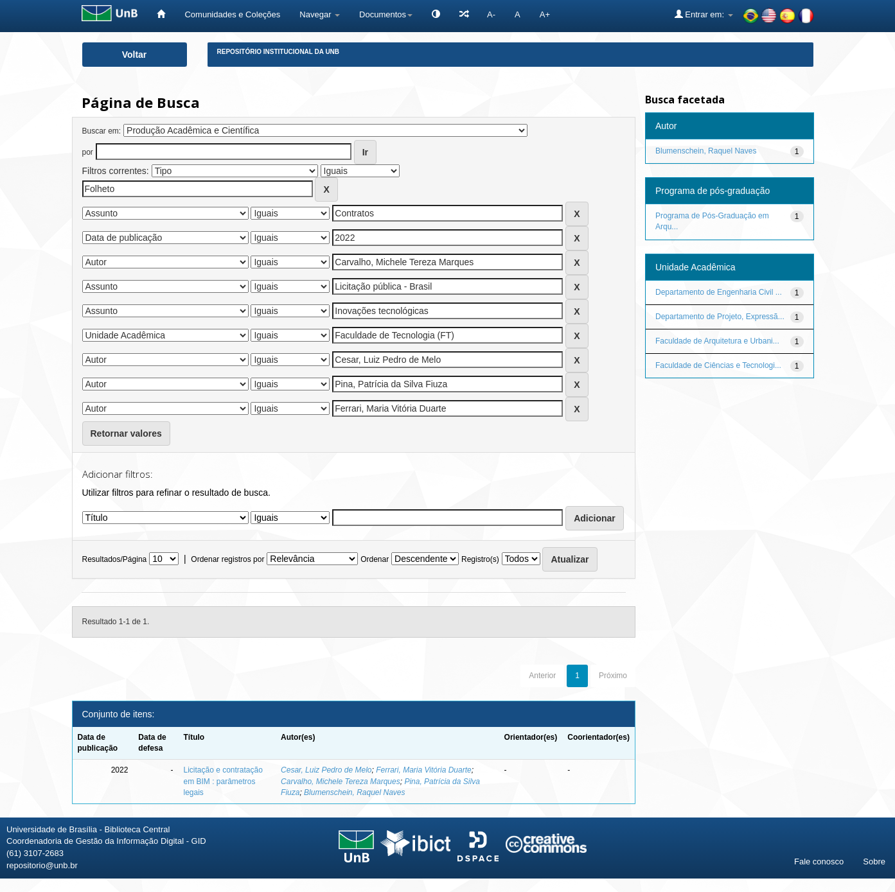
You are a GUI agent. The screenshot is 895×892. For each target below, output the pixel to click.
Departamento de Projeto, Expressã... (719, 316)
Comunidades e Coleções (232, 14)
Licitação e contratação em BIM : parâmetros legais (222, 780)
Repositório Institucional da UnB (278, 51)
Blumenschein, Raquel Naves (354, 792)
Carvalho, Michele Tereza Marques (340, 781)
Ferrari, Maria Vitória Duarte (424, 769)
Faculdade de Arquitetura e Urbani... (717, 341)
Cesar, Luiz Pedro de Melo (326, 769)
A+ (545, 14)
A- (491, 14)
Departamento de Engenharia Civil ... (718, 292)
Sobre (874, 861)
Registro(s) (480, 559)
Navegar (319, 14)
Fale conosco (819, 861)
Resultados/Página (114, 559)
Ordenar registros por (227, 559)
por (87, 152)
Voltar (134, 54)
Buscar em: (101, 131)
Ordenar (374, 559)
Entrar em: (704, 14)
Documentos (385, 14)
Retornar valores (126, 433)
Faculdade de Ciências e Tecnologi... (718, 365)
